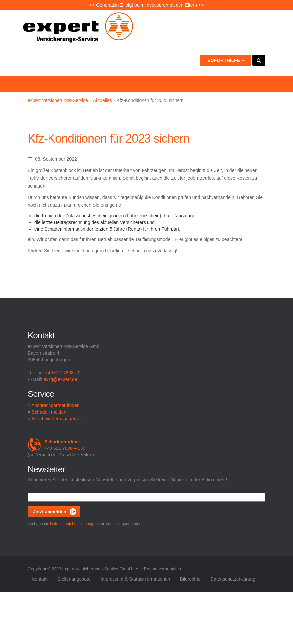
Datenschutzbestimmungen (74, 523)
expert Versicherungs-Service (58, 100)
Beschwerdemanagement (58, 418)
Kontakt (39, 579)
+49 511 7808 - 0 (62, 372)
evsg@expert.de (60, 379)
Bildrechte (190, 579)
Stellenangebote (73, 579)
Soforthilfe (225, 60)
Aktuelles (102, 100)
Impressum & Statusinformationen (135, 579)
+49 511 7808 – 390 (56, 444)
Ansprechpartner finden (55, 405)
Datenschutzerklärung (233, 579)
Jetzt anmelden (49, 511)
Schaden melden (49, 412)
